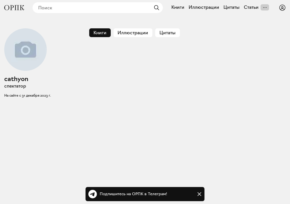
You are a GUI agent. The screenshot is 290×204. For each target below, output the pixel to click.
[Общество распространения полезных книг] (14, 7)
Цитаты (231, 7)
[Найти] (155, 7)
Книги (177, 7)
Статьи (251, 7)
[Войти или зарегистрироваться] (282, 7)
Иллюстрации (204, 7)
